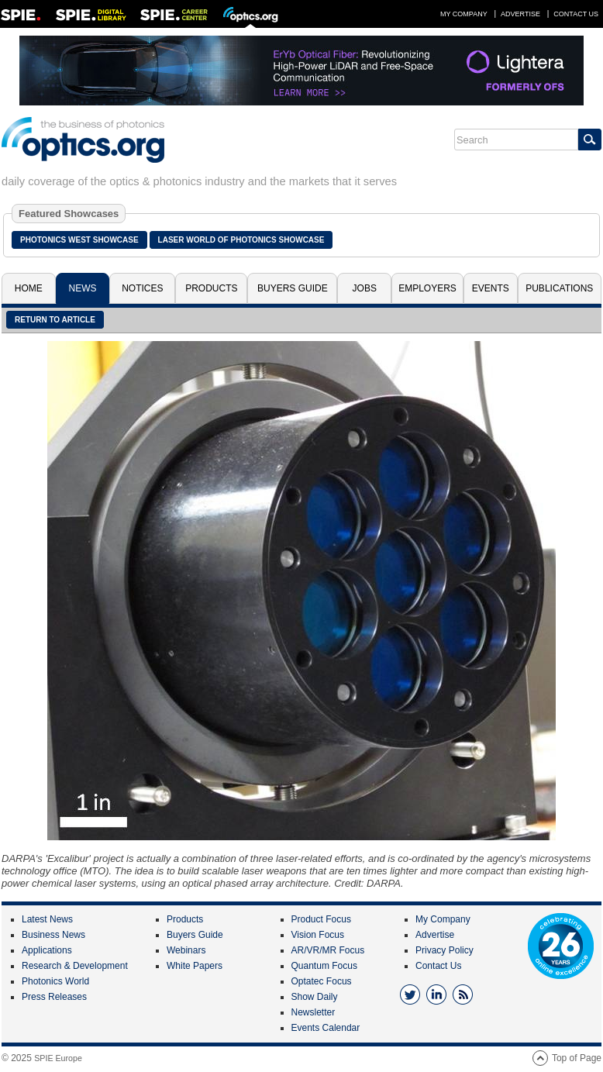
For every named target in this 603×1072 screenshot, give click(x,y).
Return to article (55, 319)
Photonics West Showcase (79, 240)
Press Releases (54, 996)
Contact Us (575, 14)
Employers (427, 288)
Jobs (365, 288)
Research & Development (75, 965)
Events (490, 288)
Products (211, 288)
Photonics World (55, 981)
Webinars (186, 950)
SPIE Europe (58, 1058)
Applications (47, 950)
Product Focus (321, 919)
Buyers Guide (292, 288)
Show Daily (314, 996)
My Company (464, 14)
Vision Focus (317, 934)
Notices (142, 288)
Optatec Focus (321, 981)
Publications (559, 288)
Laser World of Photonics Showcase (241, 240)
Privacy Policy (444, 950)
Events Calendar (325, 1027)
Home (29, 288)
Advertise (520, 14)
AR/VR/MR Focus (328, 950)
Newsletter (313, 1012)
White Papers (194, 965)
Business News (53, 934)
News (82, 288)
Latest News (47, 919)
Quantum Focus (324, 965)
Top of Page (576, 1058)
